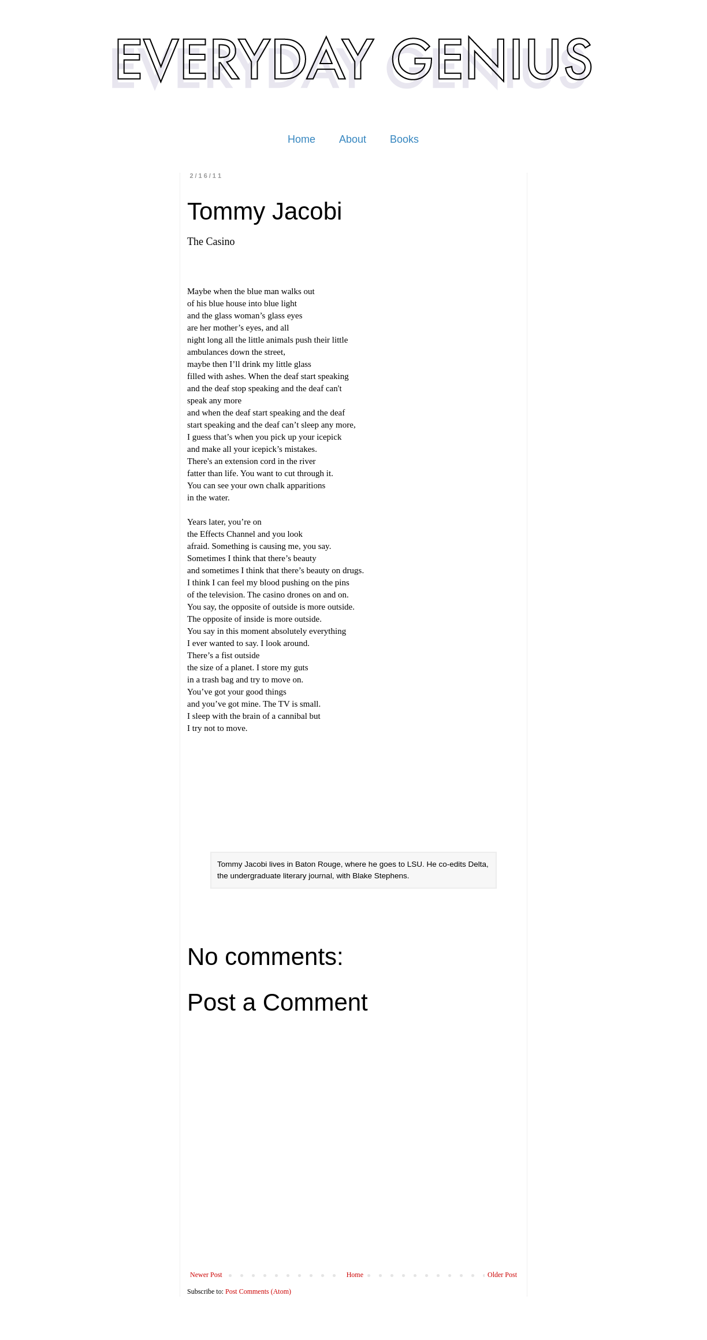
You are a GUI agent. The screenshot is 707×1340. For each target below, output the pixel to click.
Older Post (502, 1275)
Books (404, 139)
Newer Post (206, 1275)
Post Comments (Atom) (258, 1291)
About (352, 139)
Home (301, 139)
